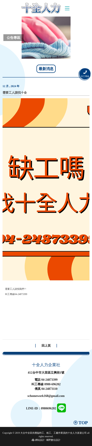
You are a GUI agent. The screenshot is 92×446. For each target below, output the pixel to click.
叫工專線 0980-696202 (46, 384)
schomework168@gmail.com (45, 396)
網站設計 (40, 440)
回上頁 (46, 345)
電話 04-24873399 (46, 379)
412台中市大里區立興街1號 (46, 372)
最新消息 (46, 69)
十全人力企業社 (46, 365)
